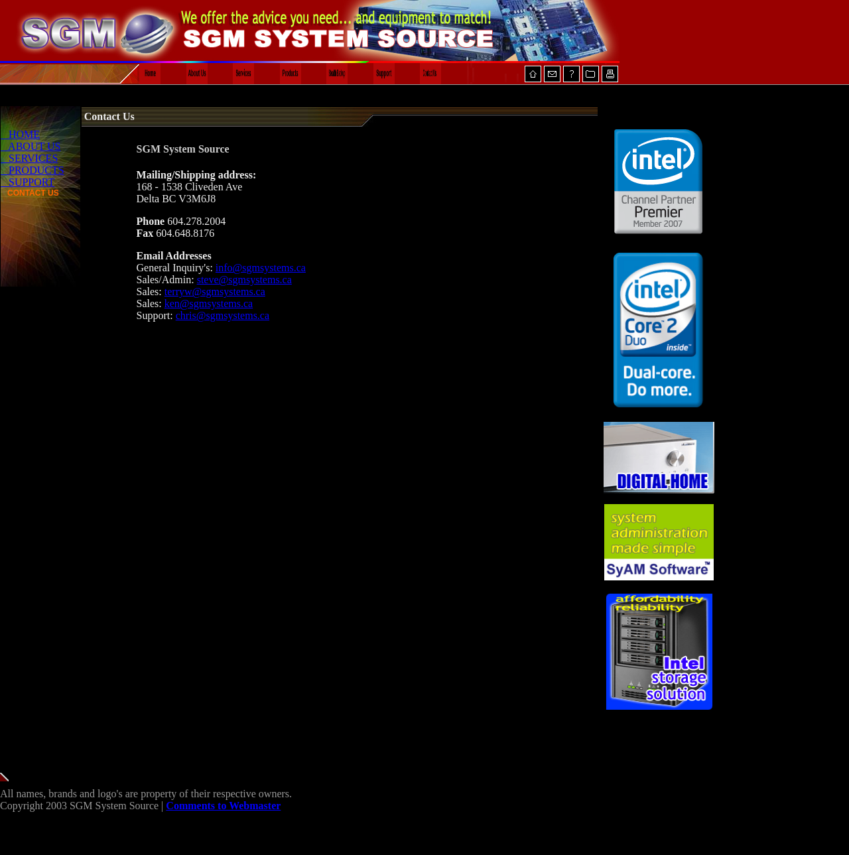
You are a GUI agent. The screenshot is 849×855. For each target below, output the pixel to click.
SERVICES (29, 158)
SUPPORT (27, 182)
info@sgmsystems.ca (261, 267)
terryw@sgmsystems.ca (214, 291)
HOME (20, 134)
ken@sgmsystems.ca (208, 303)
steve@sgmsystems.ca (244, 279)
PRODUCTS (32, 170)
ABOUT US (30, 146)
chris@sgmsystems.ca (222, 315)
